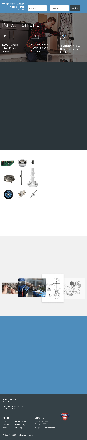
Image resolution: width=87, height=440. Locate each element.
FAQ (4, 422)
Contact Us (40, 418)
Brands (5, 428)
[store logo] (13, 4)
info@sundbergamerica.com (45, 428)
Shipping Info (20, 428)
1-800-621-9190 (17, 7)
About (6, 418)
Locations (6, 425)
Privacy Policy (20, 422)
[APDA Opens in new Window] (65, 417)
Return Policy (20, 425)
